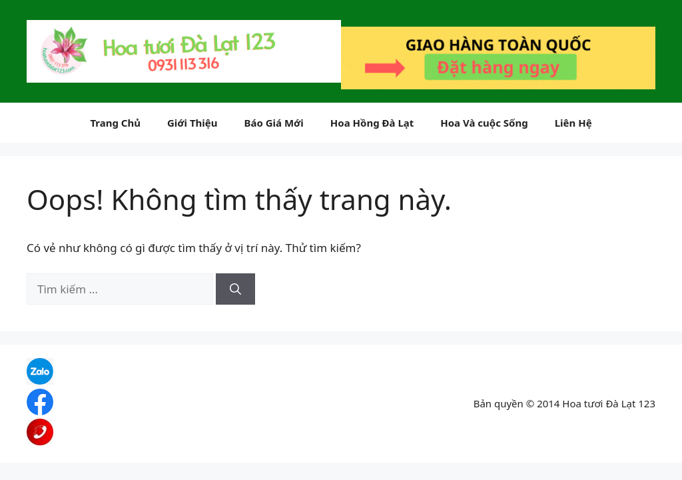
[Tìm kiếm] (235, 289)
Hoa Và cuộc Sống (483, 122)
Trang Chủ (115, 122)
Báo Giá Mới (273, 122)
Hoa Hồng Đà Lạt (372, 122)
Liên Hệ (573, 122)
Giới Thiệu (192, 122)
